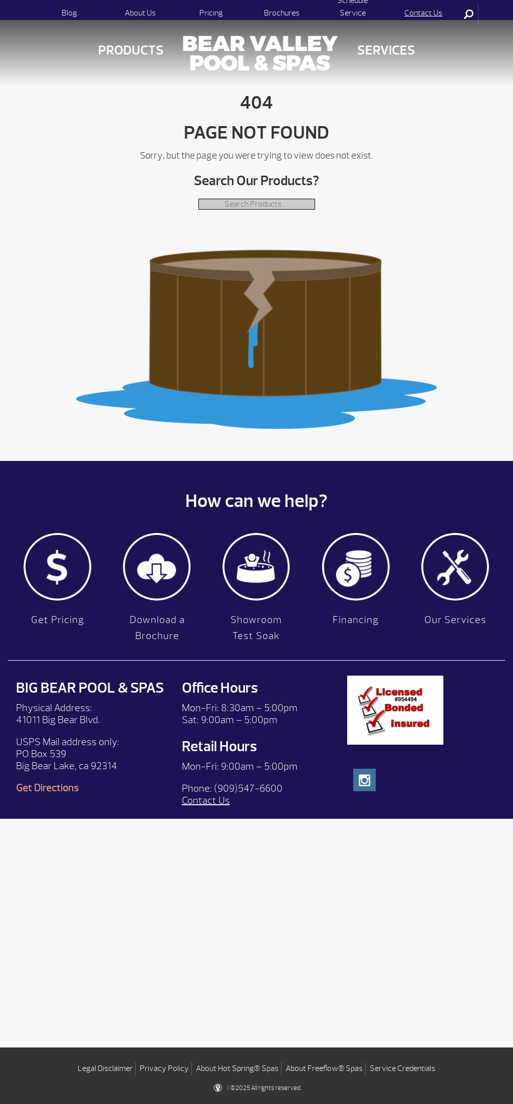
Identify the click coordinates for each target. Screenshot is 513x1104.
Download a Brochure (157, 628)
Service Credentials (402, 1068)
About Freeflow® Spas (324, 1068)
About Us (140, 13)
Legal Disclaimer (105, 1068)
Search (469, 14)
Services (386, 50)
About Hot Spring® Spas (237, 1068)
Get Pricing (57, 620)
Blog (69, 13)
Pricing (211, 13)
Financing (356, 620)
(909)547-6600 (248, 788)
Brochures (282, 13)
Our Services (455, 620)
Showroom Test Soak (256, 628)
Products (131, 50)
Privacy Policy (164, 1068)
